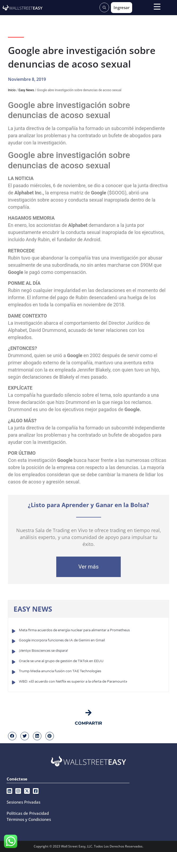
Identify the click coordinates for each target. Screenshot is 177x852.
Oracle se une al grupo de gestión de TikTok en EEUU (61, 661)
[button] (12, 736)
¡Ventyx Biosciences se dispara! (43, 651)
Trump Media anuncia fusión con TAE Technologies (60, 671)
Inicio (12, 90)
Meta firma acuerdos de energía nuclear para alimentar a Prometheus (74, 630)
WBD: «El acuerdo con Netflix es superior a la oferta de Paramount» (73, 681)
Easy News (26, 90)
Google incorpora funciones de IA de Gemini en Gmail (62, 640)
